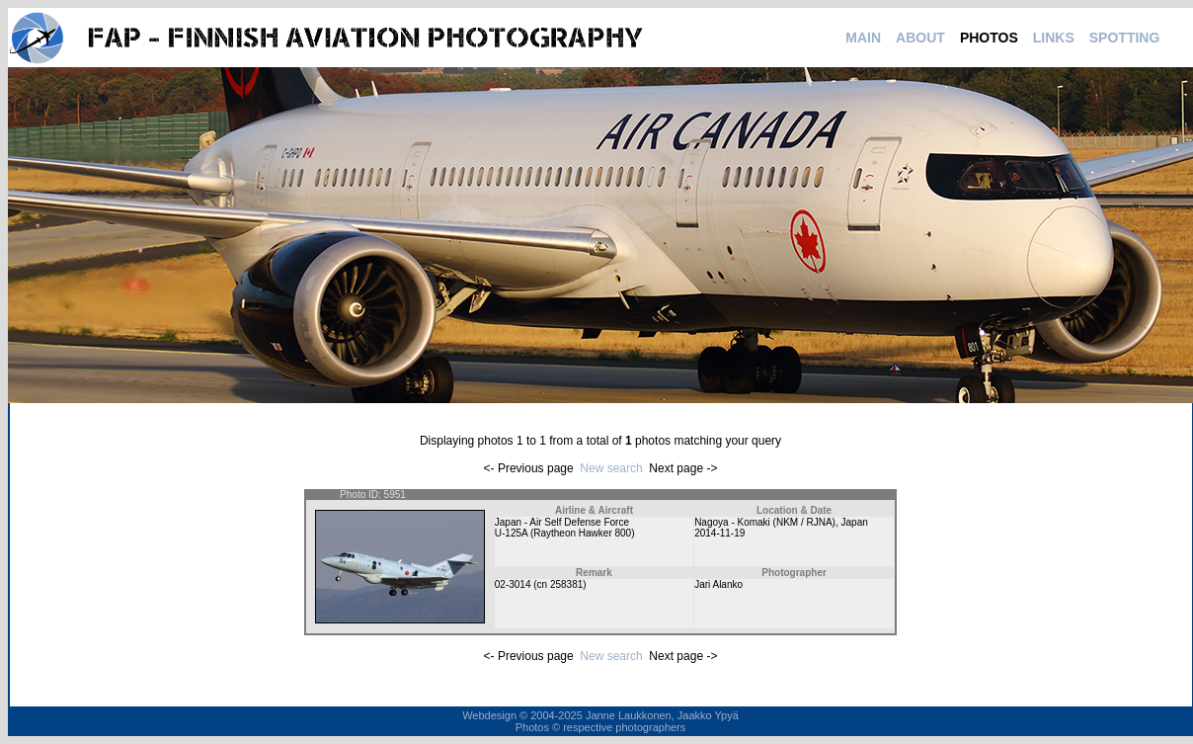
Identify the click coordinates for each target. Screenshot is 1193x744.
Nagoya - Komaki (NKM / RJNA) (764, 522)
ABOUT (920, 37)
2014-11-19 (719, 533)
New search (611, 468)
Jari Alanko (718, 584)
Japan (854, 522)
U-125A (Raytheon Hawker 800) (565, 533)
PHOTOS (989, 37)
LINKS (1053, 37)
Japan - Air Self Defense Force (562, 522)
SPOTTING (1124, 37)
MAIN (863, 37)
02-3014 (513, 584)
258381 (566, 584)
